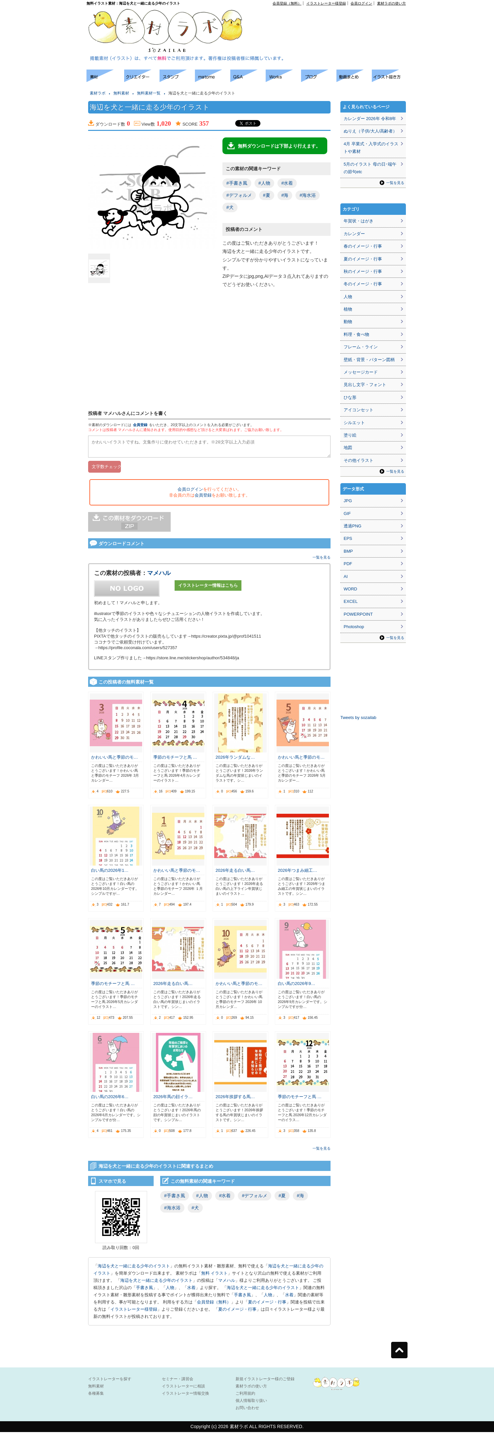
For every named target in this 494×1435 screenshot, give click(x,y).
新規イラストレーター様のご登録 (265, 1382)
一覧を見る (322, 560)
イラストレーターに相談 (183, 1389)
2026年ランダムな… (235, 760)
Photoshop (354, 626)
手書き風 (144, 1290)
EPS (348, 538)
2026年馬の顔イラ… (173, 1099)
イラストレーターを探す (109, 1382)
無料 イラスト (214, 1276)
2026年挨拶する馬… (235, 1099)
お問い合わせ (247, 1410)
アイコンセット (358, 409)
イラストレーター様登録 (326, 3)
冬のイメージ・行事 (363, 283)
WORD (350, 588)
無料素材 (121, 93)
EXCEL (351, 601)
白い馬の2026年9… (296, 986)
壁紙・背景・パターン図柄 (369, 359)
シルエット (354, 422)
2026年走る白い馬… (235, 873)
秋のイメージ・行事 (363, 271)
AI (346, 576)
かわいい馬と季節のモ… (114, 760)
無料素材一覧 (149, 93)
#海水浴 (307, 195)
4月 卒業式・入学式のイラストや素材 (371, 147)
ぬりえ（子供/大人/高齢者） (370, 131)
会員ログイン (361, 3)
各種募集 (96, 1396)
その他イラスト (358, 460)
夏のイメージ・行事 (267, 1304)
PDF (348, 563)
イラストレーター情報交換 (185, 1396)
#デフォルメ (239, 195)
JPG (348, 500)
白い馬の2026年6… (109, 1099)
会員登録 (140, 425)
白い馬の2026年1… (109, 873)
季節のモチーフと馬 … (175, 760)
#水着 (287, 183)
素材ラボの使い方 (391, 3)
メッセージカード (361, 372)
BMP (348, 551)
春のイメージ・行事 (363, 246)
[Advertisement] (331, 20)
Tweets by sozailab (358, 717)
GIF (347, 513)
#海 (285, 195)
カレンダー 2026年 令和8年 (370, 118)
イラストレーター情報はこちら (208, 588)
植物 (348, 309)
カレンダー (354, 233)
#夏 (266, 195)
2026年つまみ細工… (297, 873)
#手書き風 (236, 183)
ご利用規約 (245, 1396)
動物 (348, 321)
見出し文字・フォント (365, 384)
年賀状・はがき (358, 220)
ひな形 (350, 397)
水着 (191, 1290)
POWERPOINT (358, 614)
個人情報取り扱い (251, 1403)
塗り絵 (350, 435)
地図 (348, 447)
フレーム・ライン (361, 346)
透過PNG (352, 525)
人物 (170, 1290)
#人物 (264, 183)
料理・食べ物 (356, 334)
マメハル (159, 576)
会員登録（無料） (287, 3)
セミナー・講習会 (177, 1382)
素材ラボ (97, 93)
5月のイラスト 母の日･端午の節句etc (370, 168)
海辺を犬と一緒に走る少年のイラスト (134, 1268)
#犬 (230, 207)
